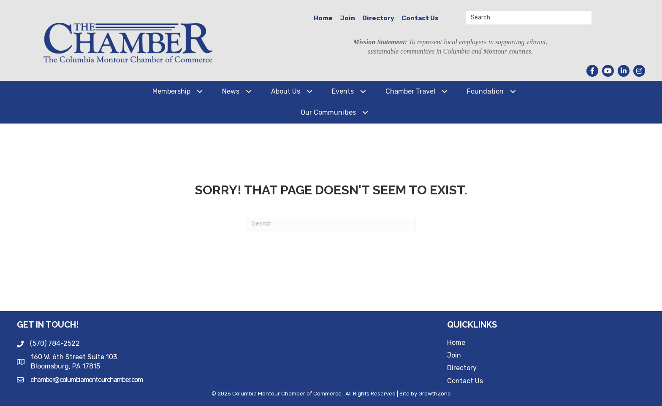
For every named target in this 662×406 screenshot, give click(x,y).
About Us (285, 91)
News (230, 91)
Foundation (485, 91)
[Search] (331, 224)
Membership (171, 91)
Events (343, 91)
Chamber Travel (410, 91)
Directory (378, 18)
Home (323, 18)
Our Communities (328, 112)
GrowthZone (434, 393)
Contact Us (420, 18)
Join (347, 18)
